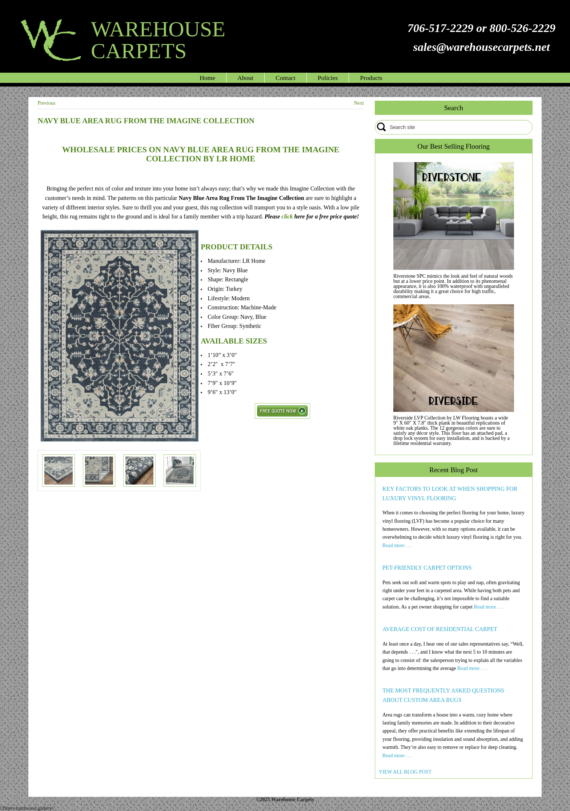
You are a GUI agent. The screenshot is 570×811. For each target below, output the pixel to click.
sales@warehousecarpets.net (481, 46)
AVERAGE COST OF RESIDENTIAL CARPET (439, 629)
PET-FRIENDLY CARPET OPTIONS (427, 568)
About (245, 77)
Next (359, 103)
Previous (46, 103)
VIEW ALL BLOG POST (405, 772)
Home (207, 77)
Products (371, 77)
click (287, 216)
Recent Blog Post (453, 470)
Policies (328, 77)
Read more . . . (397, 545)
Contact (286, 77)
